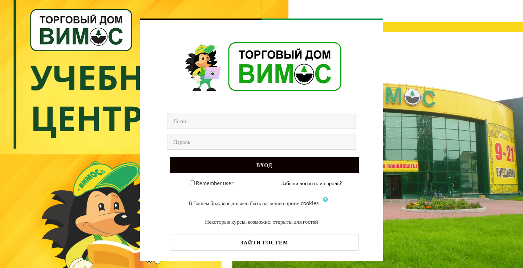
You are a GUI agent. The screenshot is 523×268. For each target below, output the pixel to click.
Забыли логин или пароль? (311, 183)
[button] (327, 204)
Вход (264, 165)
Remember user (215, 183)
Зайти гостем (264, 242)
